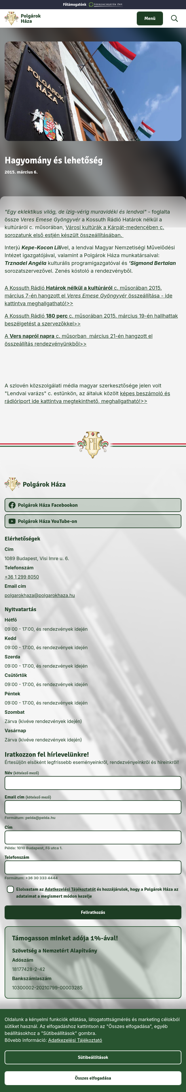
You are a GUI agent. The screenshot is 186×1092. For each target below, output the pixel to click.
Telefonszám (17, 857)
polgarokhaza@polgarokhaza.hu (40, 595)
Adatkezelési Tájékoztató (75, 1040)
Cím (8, 827)
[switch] (150, 18)
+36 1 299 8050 (22, 577)
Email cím (28, 797)
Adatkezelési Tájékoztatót (70, 889)
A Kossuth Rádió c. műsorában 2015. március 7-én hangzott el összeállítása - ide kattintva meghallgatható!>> (88, 295)
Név (22, 773)
